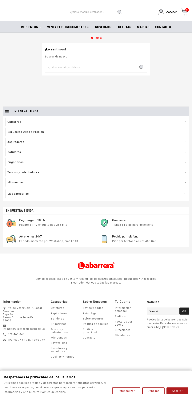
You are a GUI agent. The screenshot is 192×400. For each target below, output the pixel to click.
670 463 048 (16, 339)
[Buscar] (90, 15)
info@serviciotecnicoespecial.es (24, 334)
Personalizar (126, 390)
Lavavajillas (59, 348)
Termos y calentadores (60, 336)
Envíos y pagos (93, 313)
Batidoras (57, 323)
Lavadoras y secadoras (59, 355)
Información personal (123, 315)
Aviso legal (90, 318)
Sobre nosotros (93, 323)
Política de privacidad (90, 336)
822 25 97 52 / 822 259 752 (26, 345)
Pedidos (120, 321)
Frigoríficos (58, 329)
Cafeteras (57, 313)
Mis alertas (122, 340)
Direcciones (122, 335)
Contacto (89, 342)
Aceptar (177, 390)
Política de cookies (95, 329)
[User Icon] (167, 15)
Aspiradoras (59, 318)
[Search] (120, 15)
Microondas (59, 342)
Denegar (153, 390)
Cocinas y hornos (62, 361)
